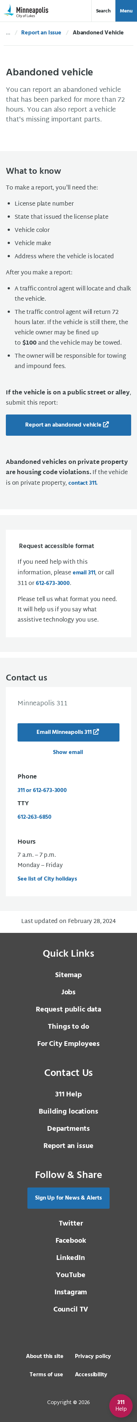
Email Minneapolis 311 (64, 732)
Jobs (68, 992)
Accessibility (91, 1375)
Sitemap (68, 975)
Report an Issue (41, 33)
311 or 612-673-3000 (42, 790)
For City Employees (68, 1044)
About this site (45, 1356)
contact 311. (83, 483)
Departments (68, 1129)
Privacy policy (93, 1356)
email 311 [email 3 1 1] (84, 573)
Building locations (68, 1112)
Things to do (68, 1027)
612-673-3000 (53, 583)
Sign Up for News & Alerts (68, 1198)
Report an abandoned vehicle (63, 425)
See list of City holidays (47, 879)
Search (103, 11)
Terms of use (46, 1375)
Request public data (68, 1010)
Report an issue (68, 1146)
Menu (126, 11)
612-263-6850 (35, 817)
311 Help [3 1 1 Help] (68, 1094)
